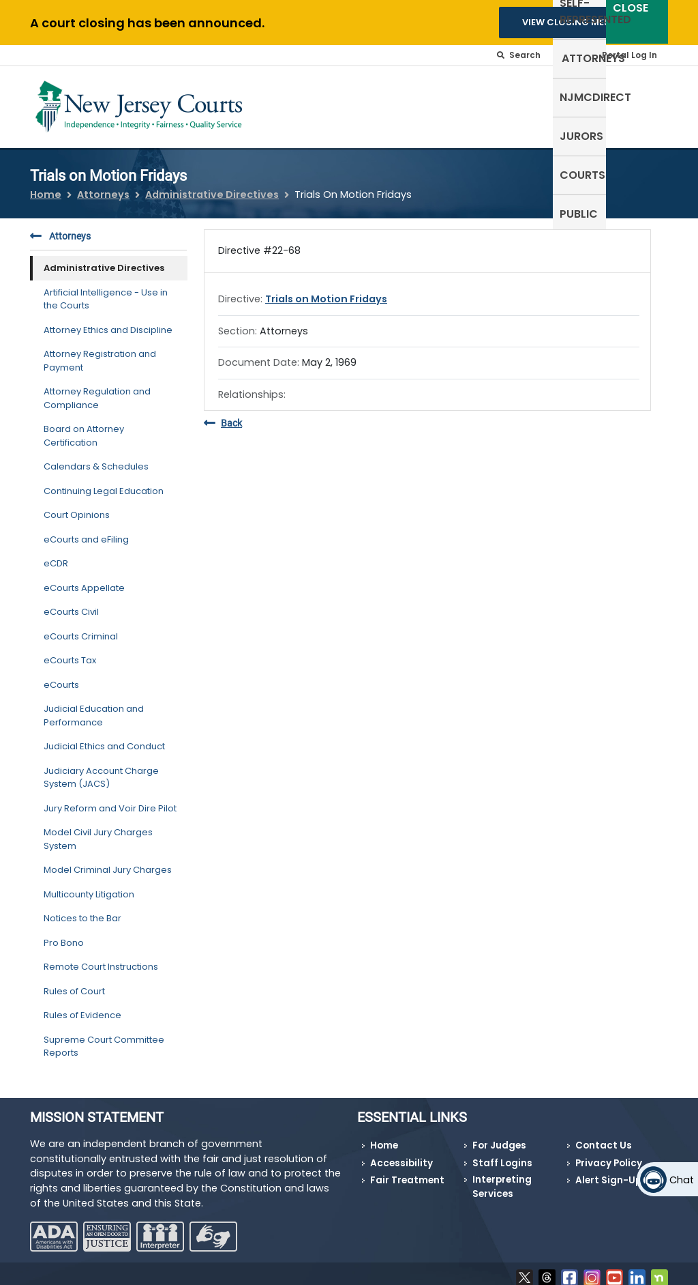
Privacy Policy (608, 1155)
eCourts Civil (71, 603)
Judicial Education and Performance (94, 707)
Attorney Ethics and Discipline (108, 321)
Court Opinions (77, 506)
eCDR (56, 555)
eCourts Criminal (81, 627)
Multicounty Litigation (89, 885)
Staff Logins (502, 1155)
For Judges (499, 1137)
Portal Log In (629, 55)
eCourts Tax (70, 652)
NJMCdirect (457, 96)
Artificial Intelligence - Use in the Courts (106, 290)
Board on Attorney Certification (84, 427)
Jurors (528, 96)
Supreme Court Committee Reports (104, 1037)
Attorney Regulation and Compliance (97, 390)
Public (642, 96)
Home (45, 185)
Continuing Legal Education (104, 482)
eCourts (61, 675)
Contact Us (603, 1137)
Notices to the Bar (82, 910)
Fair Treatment (407, 1172)
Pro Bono (64, 933)
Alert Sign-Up (608, 1172)
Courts (586, 96)
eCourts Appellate (84, 579)
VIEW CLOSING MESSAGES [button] (581, 22)
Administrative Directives (212, 185)
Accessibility (401, 1155)
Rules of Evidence (82, 1006)
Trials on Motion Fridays (326, 291)
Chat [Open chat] (681, 1180)
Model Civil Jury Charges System (98, 831)
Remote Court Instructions (101, 958)
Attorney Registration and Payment (100, 352)
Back (223, 415)
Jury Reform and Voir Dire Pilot (110, 799)
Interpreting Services (502, 1178)
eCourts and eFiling (86, 530)
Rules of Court (74, 982)
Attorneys (376, 96)
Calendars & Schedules (96, 458)
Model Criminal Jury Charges (108, 861)
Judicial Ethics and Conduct (104, 738)
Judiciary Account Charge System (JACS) (101, 768)
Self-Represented (285, 104)
